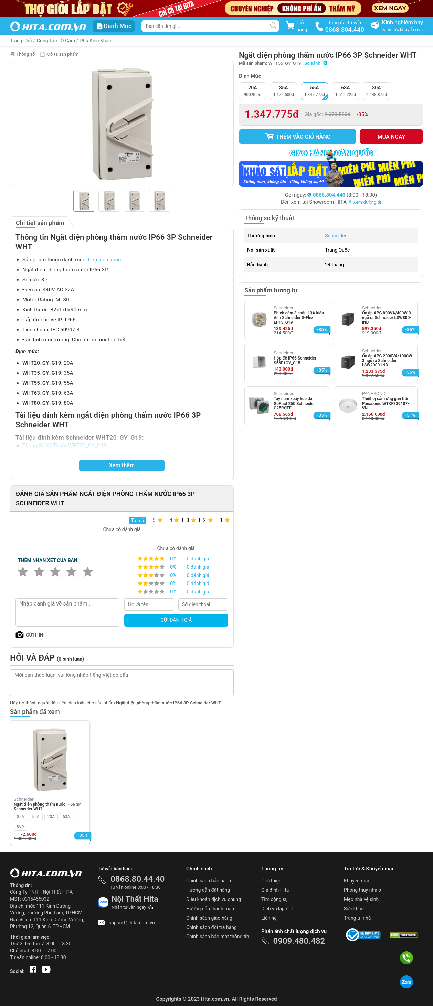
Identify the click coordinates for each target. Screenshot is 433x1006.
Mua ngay (391, 136)
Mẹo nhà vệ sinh (361, 899)
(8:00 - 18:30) (342, 195)
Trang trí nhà (357, 918)
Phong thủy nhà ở (362, 890)
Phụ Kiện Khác (95, 40)
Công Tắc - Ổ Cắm (56, 40)
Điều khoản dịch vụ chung (213, 899)
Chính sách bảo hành (208, 881)
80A (20, 826)
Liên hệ (269, 918)
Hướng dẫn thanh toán (210, 908)
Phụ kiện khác (104, 260)
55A (35, 816)
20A (51, 816)
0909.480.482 (299, 941)
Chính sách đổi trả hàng (211, 927)
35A (20, 816)
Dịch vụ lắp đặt (277, 908)
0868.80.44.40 (137, 879)
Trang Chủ (21, 40)
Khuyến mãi (356, 881)
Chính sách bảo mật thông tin (217, 936)
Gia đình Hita (275, 890)
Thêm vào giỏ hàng (298, 136)
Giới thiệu (271, 881)
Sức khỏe (354, 908)
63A (66, 816)
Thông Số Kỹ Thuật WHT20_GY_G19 (64, 445)
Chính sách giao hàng (209, 918)
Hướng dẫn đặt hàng (208, 890)
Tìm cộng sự (274, 899)
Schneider (335, 235)
